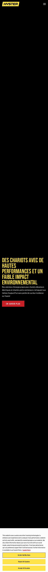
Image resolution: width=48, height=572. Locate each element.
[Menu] (44, 4)
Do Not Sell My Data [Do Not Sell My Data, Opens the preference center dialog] (24, 556)
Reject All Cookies (24, 562)
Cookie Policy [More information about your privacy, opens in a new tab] (26, 551)
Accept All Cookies (24, 569)
